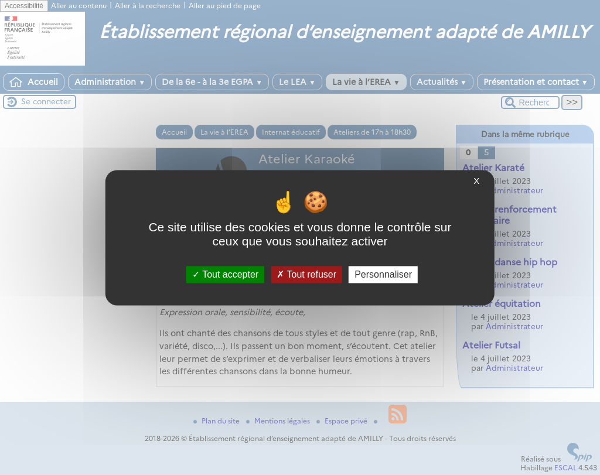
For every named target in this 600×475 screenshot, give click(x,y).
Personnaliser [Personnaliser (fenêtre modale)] (383, 274)
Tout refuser (306, 274)
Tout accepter (225, 274)
